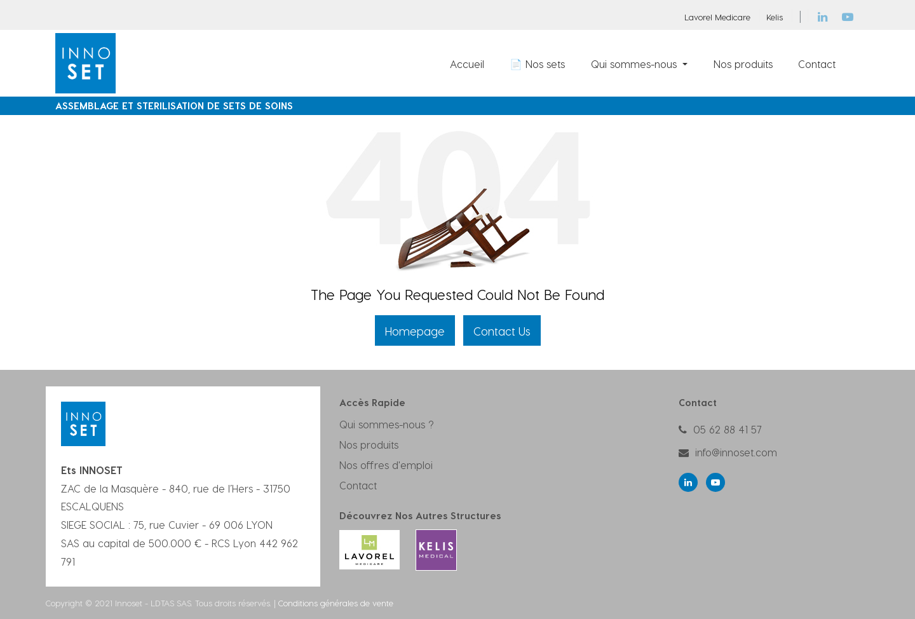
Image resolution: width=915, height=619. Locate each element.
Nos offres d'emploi (386, 465)
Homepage (415, 330)
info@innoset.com (736, 452)
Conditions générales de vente (335, 603)
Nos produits (368, 445)
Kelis (774, 17)
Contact (358, 485)
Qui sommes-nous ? (386, 424)
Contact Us (502, 330)
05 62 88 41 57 (727, 429)
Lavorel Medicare (717, 17)
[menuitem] (467, 63)
